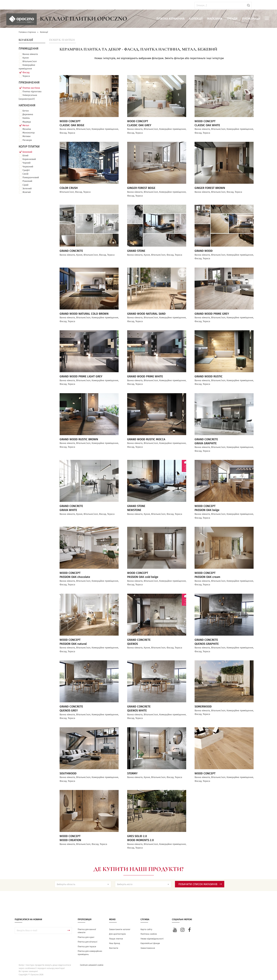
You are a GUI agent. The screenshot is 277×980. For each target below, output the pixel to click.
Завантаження (147, 948)
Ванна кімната (30, 54)
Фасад (26, 72)
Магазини (214, 18)
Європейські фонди (150, 943)
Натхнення (27, 105)
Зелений (27, 188)
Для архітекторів (117, 934)
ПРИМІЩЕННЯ (28, 48)
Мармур (26, 122)
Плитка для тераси (87, 947)
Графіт (26, 170)
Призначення (29, 82)
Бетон (25, 111)
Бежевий (27, 152)
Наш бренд (114, 943)
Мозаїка (26, 129)
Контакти (113, 948)
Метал (25, 125)
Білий (25, 155)
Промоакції (251, 18)
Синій (25, 174)
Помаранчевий (30, 177)
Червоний (27, 166)
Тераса (26, 76)
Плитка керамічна (170, 18)
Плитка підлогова (32, 91)
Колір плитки (29, 146)
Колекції (196, 18)
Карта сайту (146, 929)
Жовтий (26, 192)
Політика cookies (148, 934)
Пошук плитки (62, 39)
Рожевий (27, 181)
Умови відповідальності (152, 939)
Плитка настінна (31, 88)
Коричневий (29, 159)
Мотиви (26, 136)
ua (13, 5)
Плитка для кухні (86, 937)
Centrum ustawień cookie (91, 965)
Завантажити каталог (119, 929)
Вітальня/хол (29, 61)
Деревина (27, 114)
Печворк (27, 140)
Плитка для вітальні (87, 942)
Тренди (232, 18)
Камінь (26, 118)
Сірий (25, 185)
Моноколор (28, 133)
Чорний (26, 163)
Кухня (25, 58)
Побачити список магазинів (200, 884)
